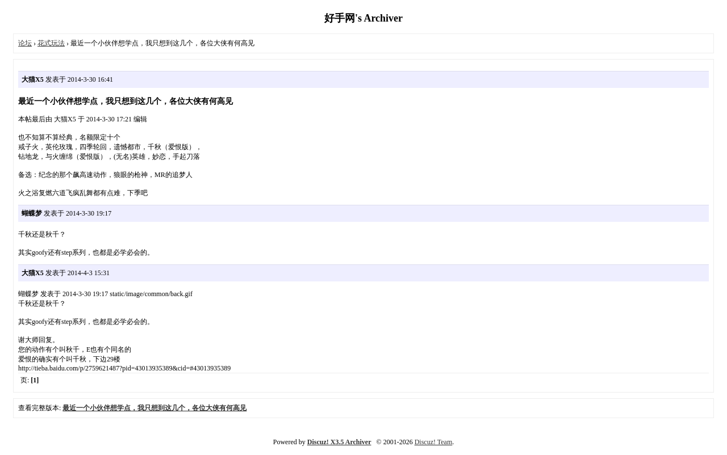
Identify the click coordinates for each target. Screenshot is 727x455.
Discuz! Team (434, 442)
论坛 (25, 43)
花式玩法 (51, 43)
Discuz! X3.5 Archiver (339, 442)
